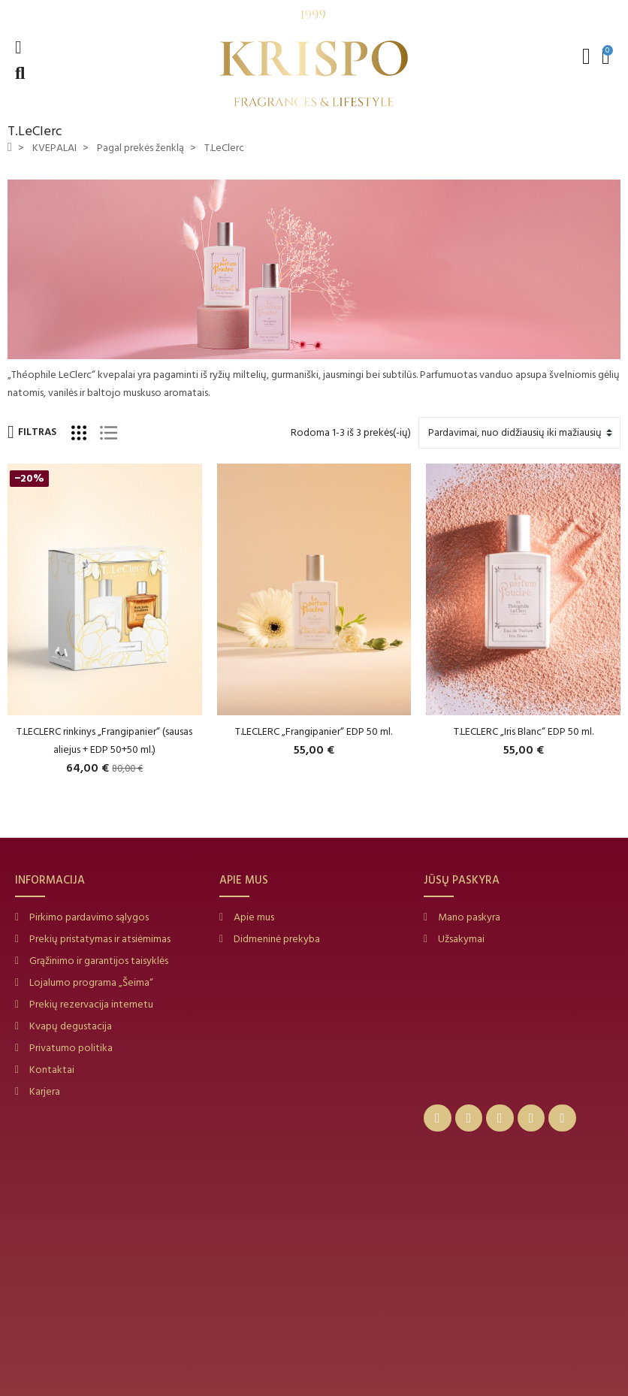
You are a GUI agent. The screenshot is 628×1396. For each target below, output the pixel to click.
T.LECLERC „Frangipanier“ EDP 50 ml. (313, 731)
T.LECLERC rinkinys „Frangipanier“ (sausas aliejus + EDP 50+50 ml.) (104, 740)
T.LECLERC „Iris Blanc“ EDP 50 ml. (523, 731)
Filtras (32, 432)
